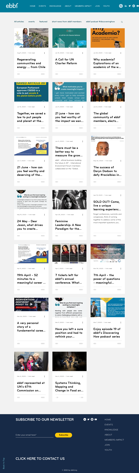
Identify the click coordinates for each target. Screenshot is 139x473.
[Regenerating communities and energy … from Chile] (31, 38)
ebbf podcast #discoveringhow (100, 22)
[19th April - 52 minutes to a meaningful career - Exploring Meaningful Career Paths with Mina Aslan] (31, 253)
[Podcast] (133, 6)
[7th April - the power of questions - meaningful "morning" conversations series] (108, 253)
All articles (19, 22)
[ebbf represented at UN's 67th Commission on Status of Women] (31, 361)
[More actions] (45, 53)
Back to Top (4, 463)
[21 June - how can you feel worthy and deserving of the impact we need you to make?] (31, 145)
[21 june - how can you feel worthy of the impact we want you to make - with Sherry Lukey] (69, 92)
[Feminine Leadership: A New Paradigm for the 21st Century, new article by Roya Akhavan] (69, 199)
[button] (121, 6)
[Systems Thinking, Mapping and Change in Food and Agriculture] (69, 361)
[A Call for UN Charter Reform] (69, 38)
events (32, 22)
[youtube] (137, 6)
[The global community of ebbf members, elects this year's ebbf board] (108, 92)
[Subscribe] (63, 435)
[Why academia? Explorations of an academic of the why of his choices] (108, 38)
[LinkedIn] (125, 6)
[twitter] (129, 6)
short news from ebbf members (66, 22)
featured (43, 22)
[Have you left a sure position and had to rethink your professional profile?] (69, 307)
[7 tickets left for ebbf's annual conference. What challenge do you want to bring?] (69, 253)
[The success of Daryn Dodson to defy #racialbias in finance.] (108, 145)
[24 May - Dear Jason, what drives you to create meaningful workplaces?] (31, 199)
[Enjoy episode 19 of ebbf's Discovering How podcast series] (108, 307)
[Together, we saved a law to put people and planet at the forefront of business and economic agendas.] (31, 92)
